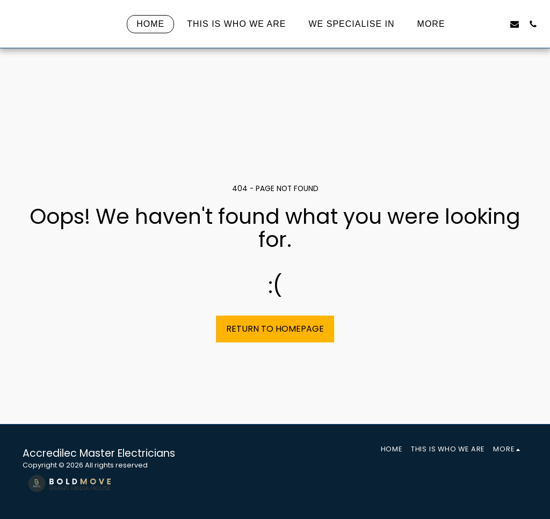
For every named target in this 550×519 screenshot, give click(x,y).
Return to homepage (275, 329)
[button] (478, 23)
